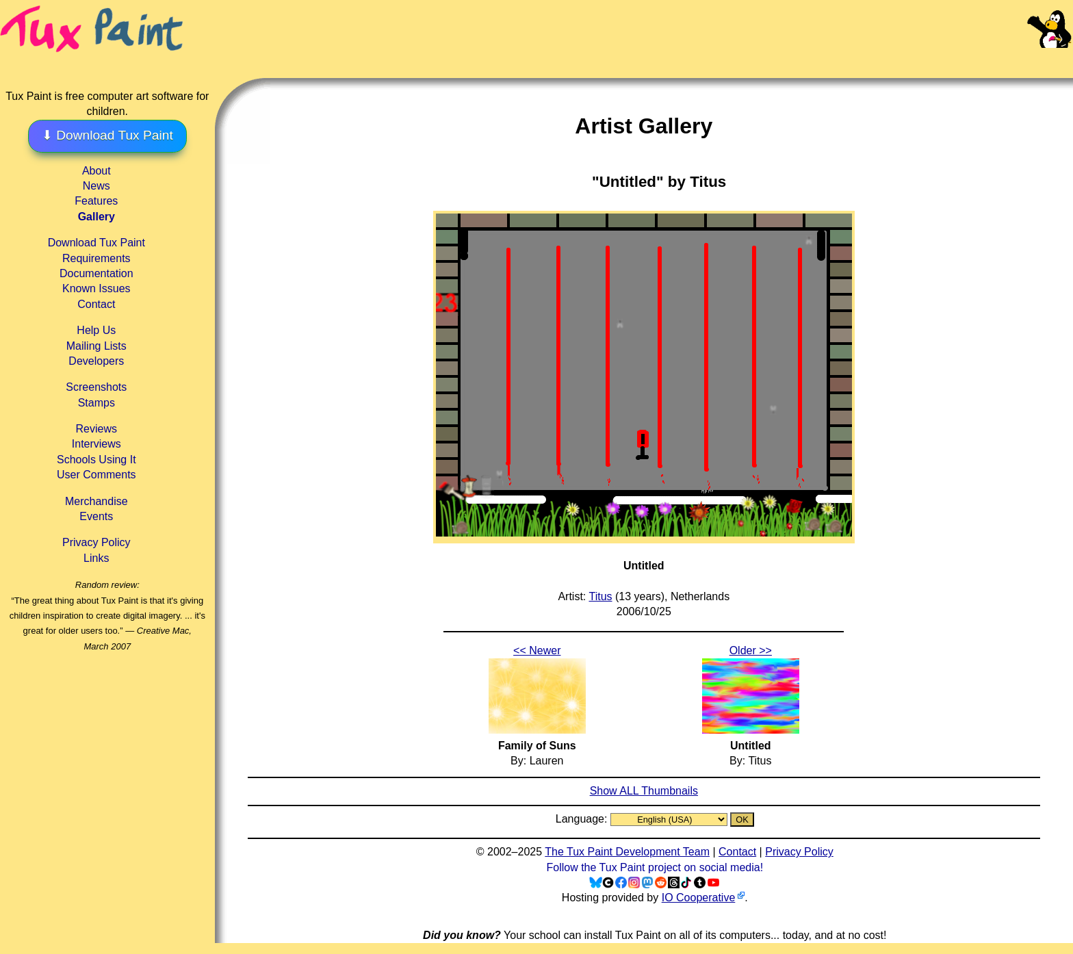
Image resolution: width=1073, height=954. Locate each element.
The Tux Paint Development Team (627, 852)
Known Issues (96, 288)
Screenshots (96, 387)
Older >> (750, 650)
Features (96, 201)
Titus (600, 596)
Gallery (96, 216)
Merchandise (96, 501)
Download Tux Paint (96, 242)
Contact (96, 304)
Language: (583, 819)
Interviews (96, 444)
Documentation (96, 273)
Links (96, 558)
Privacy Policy (96, 542)
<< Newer (536, 650)
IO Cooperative (699, 897)
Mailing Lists (96, 346)
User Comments (96, 474)
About (96, 171)
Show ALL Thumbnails (644, 791)
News (96, 186)
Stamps (96, 403)
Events (96, 516)
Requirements (96, 258)
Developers (96, 361)
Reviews (96, 429)
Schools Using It (96, 459)
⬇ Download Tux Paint (107, 135)
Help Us (96, 330)
